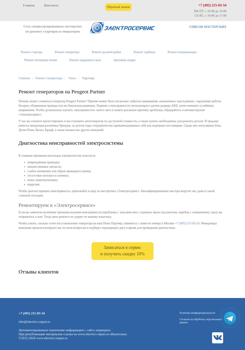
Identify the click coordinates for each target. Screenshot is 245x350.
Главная (28, 5)
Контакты (51, 5)
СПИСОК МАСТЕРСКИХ (207, 27)
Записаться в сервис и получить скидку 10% (122, 250)
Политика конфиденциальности (197, 312)
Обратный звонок (118, 7)
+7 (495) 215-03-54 (212, 5)
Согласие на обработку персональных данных (201, 321)
